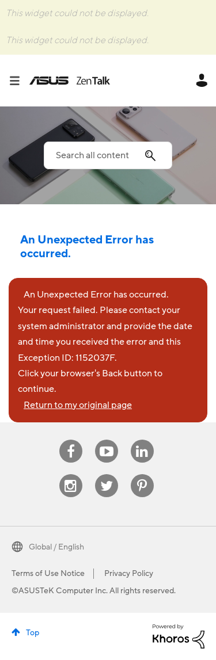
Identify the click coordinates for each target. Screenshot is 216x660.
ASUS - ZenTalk (69, 80)
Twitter (106, 474)
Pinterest (142, 474)
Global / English (56, 547)
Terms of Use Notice (48, 574)
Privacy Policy (128, 574)
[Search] (108, 155)
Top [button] (32, 633)
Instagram (70, 474)
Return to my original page (78, 405)
